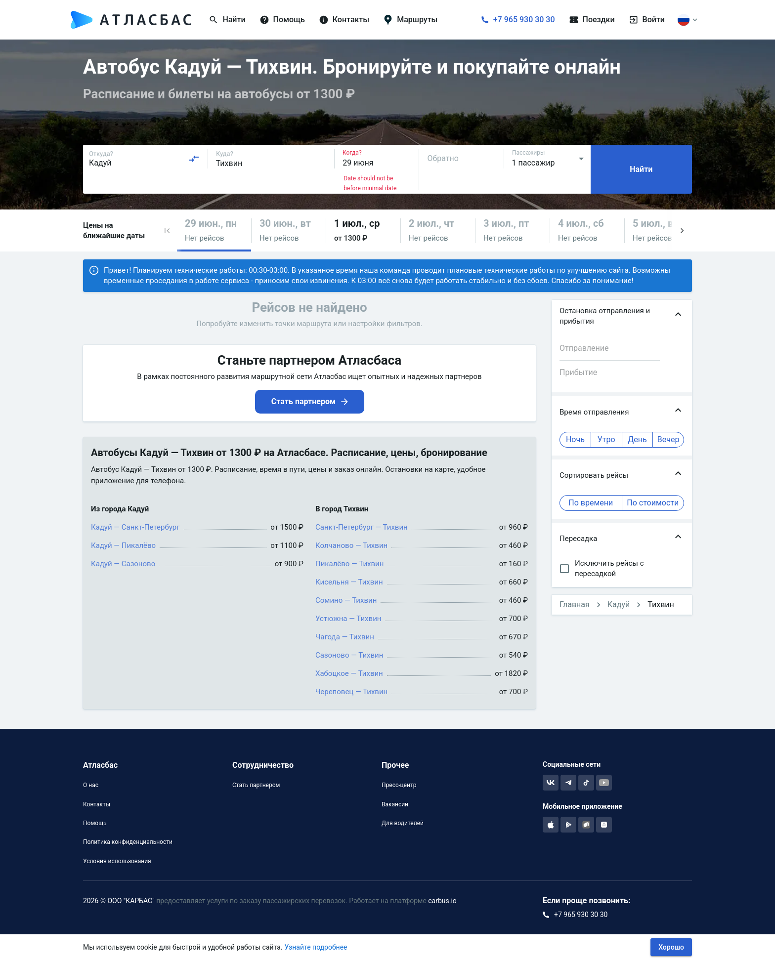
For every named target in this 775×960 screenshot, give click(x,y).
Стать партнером (256, 785)
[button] (167, 230)
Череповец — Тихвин (351, 691)
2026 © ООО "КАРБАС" (119, 901)
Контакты (96, 804)
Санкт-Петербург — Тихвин (361, 527)
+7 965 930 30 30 (524, 19)
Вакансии (395, 804)
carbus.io (442, 901)
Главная (575, 604)
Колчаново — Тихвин (351, 545)
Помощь (95, 823)
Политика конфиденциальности (127, 841)
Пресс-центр (399, 785)
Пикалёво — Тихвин (349, 563)
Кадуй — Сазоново (123, 563)
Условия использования (117, 861)
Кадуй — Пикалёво (123, 545)
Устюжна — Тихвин (348, 618)
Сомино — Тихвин (346, 600)
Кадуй (618, 604)
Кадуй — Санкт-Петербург (135, 527)
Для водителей (403, 823)
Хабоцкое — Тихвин (349, 673)
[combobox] (144, 158)
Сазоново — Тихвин (349, 655)
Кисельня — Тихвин (349, 582)
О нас (90, 785)
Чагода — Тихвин (344, 636)
